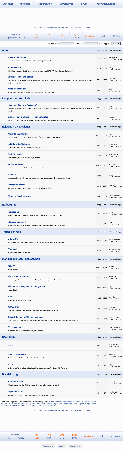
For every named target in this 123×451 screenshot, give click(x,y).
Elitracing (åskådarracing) (19, 196)
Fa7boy (28, 404)
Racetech (12, 174)
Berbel (51, 402)
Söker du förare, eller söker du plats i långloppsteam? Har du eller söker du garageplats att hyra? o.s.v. (43, 320)
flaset (34, 404)
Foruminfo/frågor (16, 381)
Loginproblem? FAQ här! (15, 38)
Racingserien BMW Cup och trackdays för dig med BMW (27, 358)
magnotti (80, 404)
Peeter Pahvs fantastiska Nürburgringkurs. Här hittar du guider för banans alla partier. (37, 225)
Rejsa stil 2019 (75, 446)
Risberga (35, 405)
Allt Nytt (8, 3)
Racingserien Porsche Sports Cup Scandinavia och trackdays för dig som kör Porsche (37, 368)
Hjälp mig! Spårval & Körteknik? (22, 105)
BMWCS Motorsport (17, 354)
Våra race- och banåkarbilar (20, 77)
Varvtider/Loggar (106, 3)
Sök (103, 35)
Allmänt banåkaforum (18, 134)
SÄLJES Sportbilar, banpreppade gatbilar (26, 286)
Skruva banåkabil (15, 164)
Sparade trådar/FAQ (17, 57)
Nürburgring (13, 212)
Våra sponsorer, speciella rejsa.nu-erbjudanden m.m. (26, 331)
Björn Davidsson (61, 402)
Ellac (16, 404)
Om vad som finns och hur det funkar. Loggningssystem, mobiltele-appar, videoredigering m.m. (40, 120)
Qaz (29, 405)
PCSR (10, 364)
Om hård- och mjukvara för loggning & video (28, 117)
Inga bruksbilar (13, 290)
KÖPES (11, 296)
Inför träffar (13, 239)
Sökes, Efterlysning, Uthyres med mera (25, 317)
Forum (83, 3)
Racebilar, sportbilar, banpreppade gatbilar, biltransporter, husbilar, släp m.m (34, 310)
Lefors (65, 404)
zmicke (52, 405)
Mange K (88, 404)
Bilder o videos (14, 67)
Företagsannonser (16, 327)
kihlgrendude (57, 404)
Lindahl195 (72, 404)
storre (47, 405)
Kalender (24, 3)
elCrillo (10, 404)
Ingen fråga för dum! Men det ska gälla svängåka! (25, 147)
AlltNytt (37, 36)
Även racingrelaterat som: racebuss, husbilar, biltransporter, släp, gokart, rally (34, 280)
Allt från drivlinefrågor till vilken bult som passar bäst (26, 168)
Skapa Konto (15, 34)
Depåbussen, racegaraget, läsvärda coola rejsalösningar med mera (31, 92)
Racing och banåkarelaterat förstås (20, 300)
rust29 (41, 405)
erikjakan (21, 404)
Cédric (86, 402)
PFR (25, 405)
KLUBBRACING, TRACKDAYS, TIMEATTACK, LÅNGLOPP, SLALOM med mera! (34, 137)
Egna (63, 36)
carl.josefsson (78, 402)
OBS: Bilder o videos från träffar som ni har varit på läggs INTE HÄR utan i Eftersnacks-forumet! (40, 71)
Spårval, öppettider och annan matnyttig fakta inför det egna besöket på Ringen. (35, 215)
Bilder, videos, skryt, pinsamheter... (19, 253)
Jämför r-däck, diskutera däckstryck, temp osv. (24, 158)
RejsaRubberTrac (15, 391)
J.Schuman (41, 404)
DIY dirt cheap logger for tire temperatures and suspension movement (32, 395)
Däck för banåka (15, 154)
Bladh (70, 402)
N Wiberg (13, 405)
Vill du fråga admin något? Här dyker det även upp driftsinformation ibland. (33, 385)
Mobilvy (61, 446)
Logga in (116, 36)
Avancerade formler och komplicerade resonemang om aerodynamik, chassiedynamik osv (39, 178)
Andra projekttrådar (17, 89)
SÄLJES (11, 266)
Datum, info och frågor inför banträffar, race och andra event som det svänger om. (36, 242)
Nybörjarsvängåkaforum (19, 144)
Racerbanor (45, 3)
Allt (50, 36)
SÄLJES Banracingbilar (18, 276)
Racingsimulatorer (16, 185)
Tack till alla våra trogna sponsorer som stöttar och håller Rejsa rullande (61, 27)
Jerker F (49, 404)
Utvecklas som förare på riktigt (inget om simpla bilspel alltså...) (30, 188)
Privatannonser (13, 270)
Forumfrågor (115, 436)
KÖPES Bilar (13, 307)
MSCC (10, 345)
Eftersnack (13, 249)
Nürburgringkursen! (17, 222)
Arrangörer (66, 3)
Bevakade (89, 35)
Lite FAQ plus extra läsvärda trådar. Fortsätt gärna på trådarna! (29, 61)
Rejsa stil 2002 (48, 446)
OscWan (20, 405)
